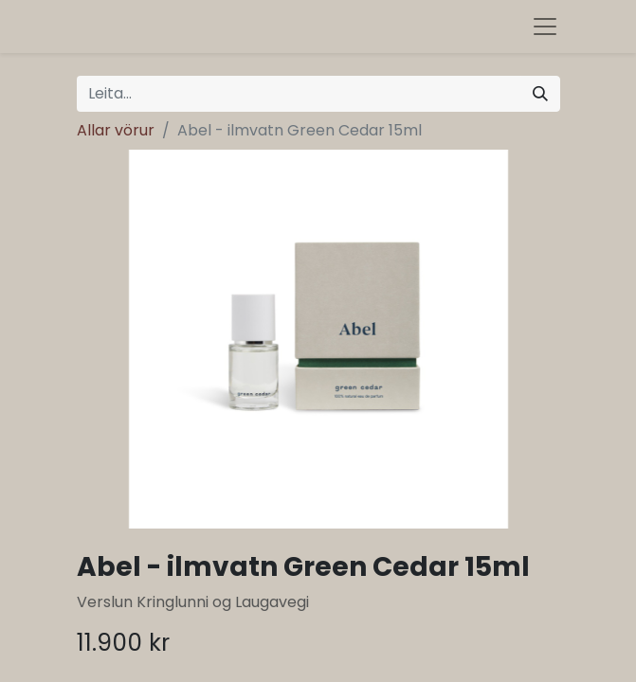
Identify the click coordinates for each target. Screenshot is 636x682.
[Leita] (540, 94)
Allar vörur (115, 130)
